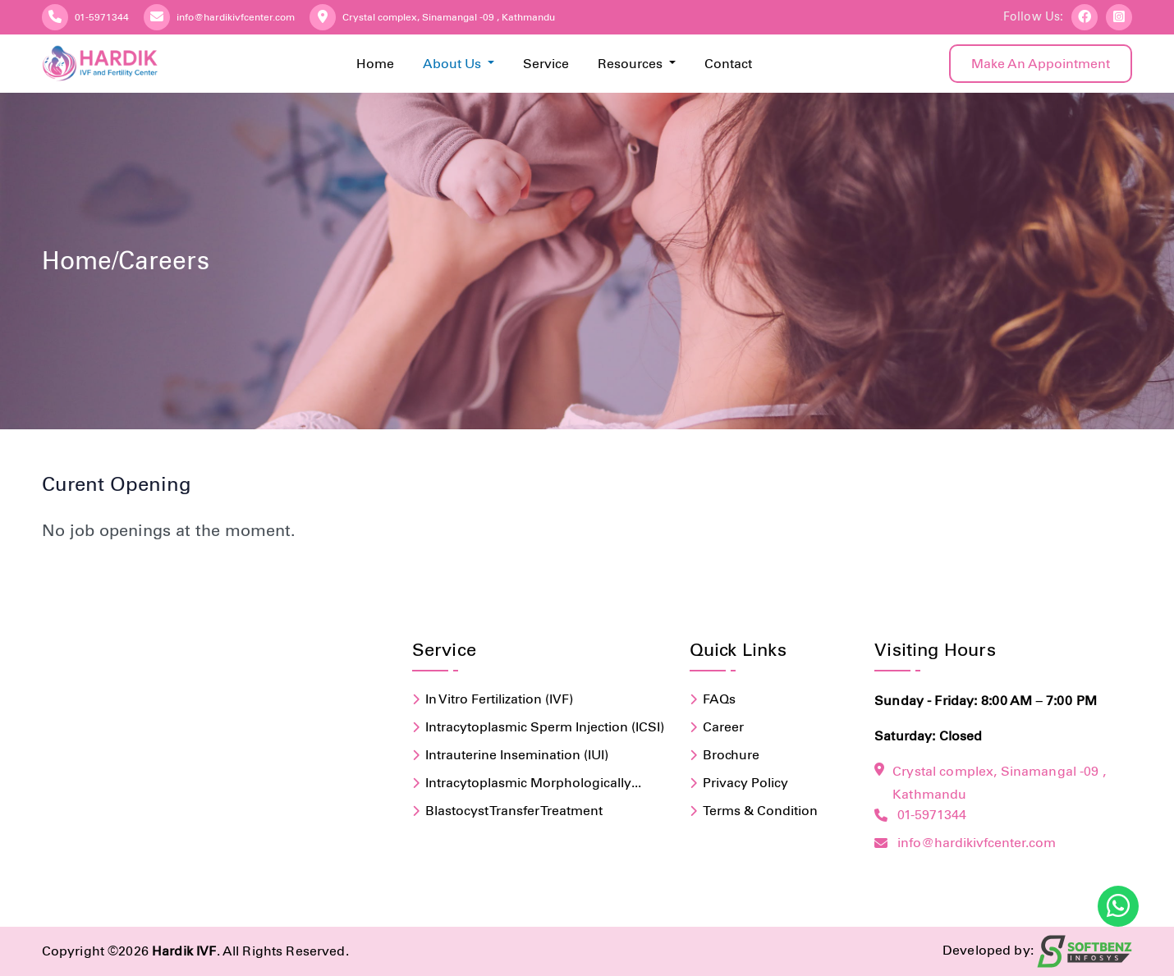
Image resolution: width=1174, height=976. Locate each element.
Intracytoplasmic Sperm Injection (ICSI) (544, 727)
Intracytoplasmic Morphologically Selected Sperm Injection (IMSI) (528, 784)
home (77, 261)
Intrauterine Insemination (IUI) (516, 755)
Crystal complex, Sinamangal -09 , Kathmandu (448, 17)
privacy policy (745, 782)
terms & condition (760, 810)
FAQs (719, 699)
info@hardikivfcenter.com (236, 17)
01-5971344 (102, 17)
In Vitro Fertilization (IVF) (499, 699)
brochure (731, 755)
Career (723, 727)
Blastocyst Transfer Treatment (514, 810)
